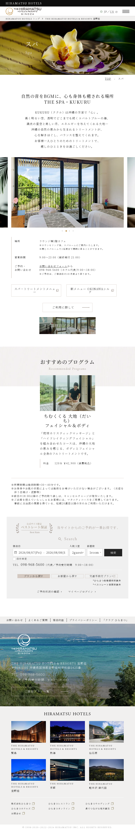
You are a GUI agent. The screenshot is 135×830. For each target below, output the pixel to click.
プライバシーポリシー (83, 620)
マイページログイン (80, 591)
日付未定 (22, 558)
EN (112, 11)
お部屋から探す (67, 576)
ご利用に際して (63, 307)
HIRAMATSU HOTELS (24, 3)
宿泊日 (17, 546)
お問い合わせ (14, 620)
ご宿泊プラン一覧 (36, 691)
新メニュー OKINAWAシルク (90, 290)
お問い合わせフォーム (53, 266)
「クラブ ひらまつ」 (115, 620)
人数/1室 (75, 546)
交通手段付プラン (101, 576)
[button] (62, 231)
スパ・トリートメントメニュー (34, 290)
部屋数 (91, 546)
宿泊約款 (58, 620)
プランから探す (34, 576)
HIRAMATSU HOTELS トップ (23, 19)
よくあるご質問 (38, 620)
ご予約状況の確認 (48, 591)
